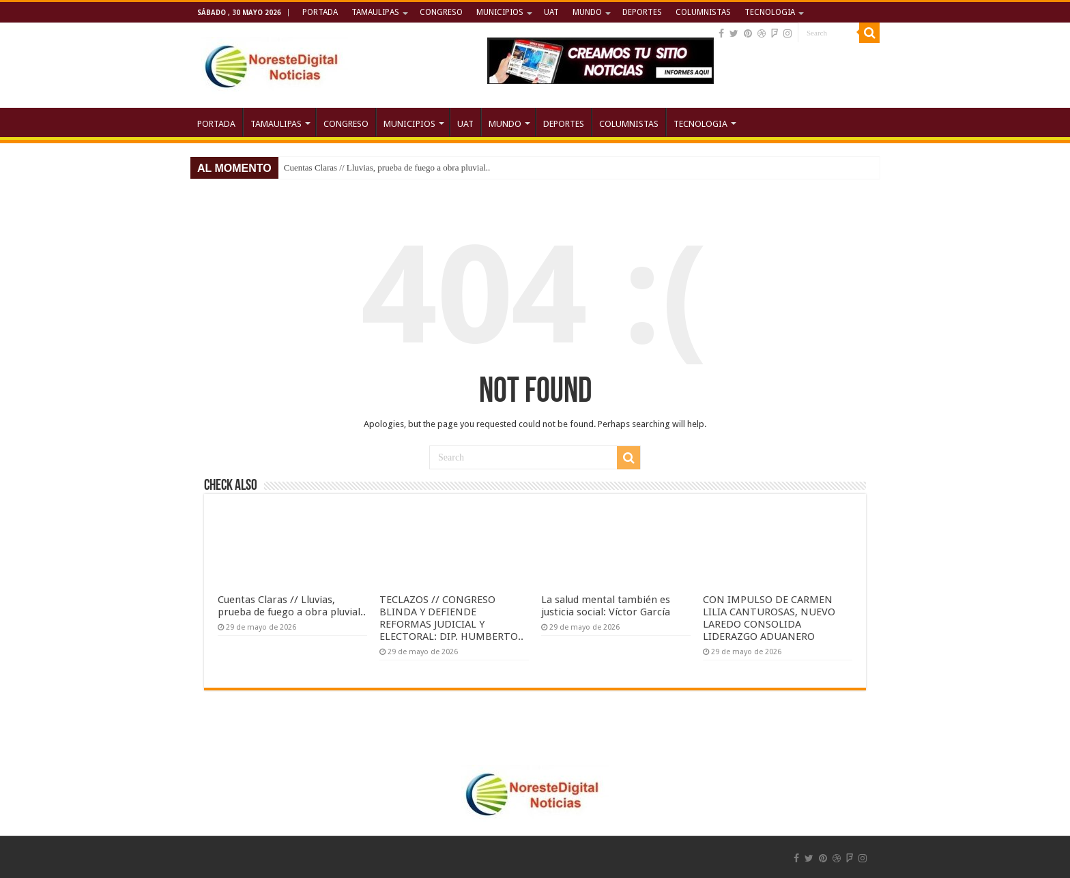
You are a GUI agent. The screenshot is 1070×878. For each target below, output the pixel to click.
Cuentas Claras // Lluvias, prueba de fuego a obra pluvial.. (387, 167)
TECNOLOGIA (769, 12)
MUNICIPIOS (499, 12)
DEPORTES (642, 12)
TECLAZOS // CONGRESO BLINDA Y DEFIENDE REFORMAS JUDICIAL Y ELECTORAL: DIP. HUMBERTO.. (451, 618)
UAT (551, 12)
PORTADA (320, 12)
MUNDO (587, 12)
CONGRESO (441, 12)
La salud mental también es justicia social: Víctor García (605, 606)
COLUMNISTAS (703, 12)
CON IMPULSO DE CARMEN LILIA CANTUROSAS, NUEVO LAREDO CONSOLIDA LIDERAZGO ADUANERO (769, 618)
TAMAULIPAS (375, 12)
